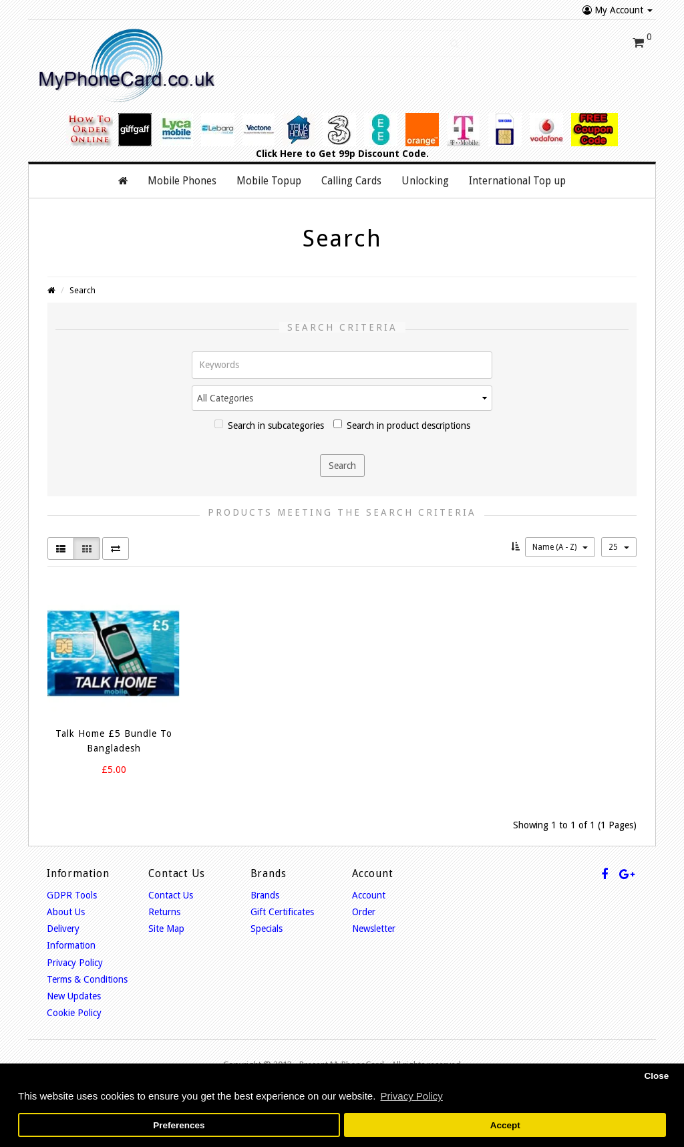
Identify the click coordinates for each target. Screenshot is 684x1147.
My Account (617, 10)
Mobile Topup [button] (268, 181)
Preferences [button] (178, 1125)
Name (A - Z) (560, 547)
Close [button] (656, 1076)
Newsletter (373, 928)
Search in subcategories (269, 425)
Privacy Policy (75, 962)
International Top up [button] (517, 181)
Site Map (166, 928)
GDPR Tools (72, 895)
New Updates (74, 996)
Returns (164, 912)
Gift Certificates (282, 912)
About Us (66, 912)
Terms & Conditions (87, 979)
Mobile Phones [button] (182, 181)
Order (363, 912)
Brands (264, 895)
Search (82, 290)
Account (368, 895)
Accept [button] (505, 1125)
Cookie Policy (74, 1012)
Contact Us (170, 895)
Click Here (279, 153)
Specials (266, 928)
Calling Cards (351, 181)
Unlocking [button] (425, 181)
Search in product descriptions (401, 425)
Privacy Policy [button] (411, 1096)
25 (619, 547)
